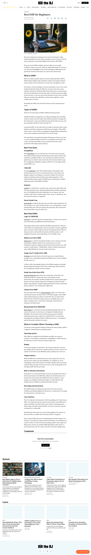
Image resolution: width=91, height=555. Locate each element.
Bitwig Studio (28, 310)
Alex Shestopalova (29, 17)
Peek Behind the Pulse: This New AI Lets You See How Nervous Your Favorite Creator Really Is (12, 525)
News (21, 7)
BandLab (30, 53)
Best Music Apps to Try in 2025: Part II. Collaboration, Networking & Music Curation (12, 482)
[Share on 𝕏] (47, 18)
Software (43, 7)
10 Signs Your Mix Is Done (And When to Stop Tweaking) (33, 481)
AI (24, 7)
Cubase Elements (46, 293)
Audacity (26, 188)
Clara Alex (5, 494)
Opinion (83, 7)
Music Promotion (52, 7)
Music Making (35, 7)
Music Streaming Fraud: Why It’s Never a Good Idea (56, 523)
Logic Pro (26, 219)
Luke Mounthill (28, 493)
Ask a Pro (69, 7)
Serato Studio (28, 203)
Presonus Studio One (30, 275)
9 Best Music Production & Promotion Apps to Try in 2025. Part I (56, 481)
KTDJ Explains (61, 7)
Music (28, 7)
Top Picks (26, 11)
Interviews (76, 7)
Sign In (79, 2)
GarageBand (30, 154)
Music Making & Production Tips (32, 477)
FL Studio (27, 256)
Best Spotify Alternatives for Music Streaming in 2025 (78, 480)
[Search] (7, 2)
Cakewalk (32, 171)
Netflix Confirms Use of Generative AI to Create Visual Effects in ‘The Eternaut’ (33, 523)
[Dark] (4, 2)
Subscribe (85, 2)
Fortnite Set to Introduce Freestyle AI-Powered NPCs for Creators (78, 524)
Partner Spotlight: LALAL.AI (11, 7)
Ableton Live (27, 241)
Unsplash (35, 53)
